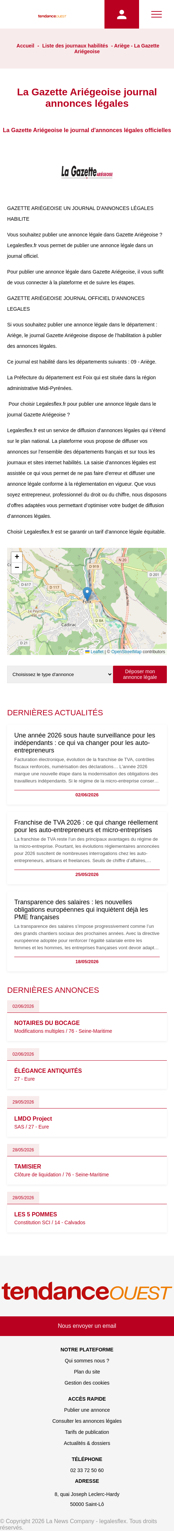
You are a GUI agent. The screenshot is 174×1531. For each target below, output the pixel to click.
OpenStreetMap (126, 651)
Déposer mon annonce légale (140, 674)
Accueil (25, 46)
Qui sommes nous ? (87, 1361)
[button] (87, 594)
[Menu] (156, 14)
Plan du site (87, 1372)
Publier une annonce (87, 1410)
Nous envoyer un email (87, 1326)
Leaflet (94, 651)
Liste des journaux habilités (75, 46)
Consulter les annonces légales (87, 1421)
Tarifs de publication (87, 1432)
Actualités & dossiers (87, 1443)
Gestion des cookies (87, 1383)
